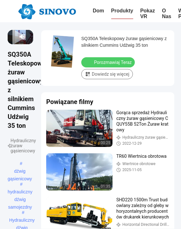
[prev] (11, 36)
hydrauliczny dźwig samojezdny (20, 192)
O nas (166, 13)
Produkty (122, 10)
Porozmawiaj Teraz (109, 62)
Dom (98, 10)
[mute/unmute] (22, 36)
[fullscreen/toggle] (30, 36)
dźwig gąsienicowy (20, 172)
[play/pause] (13, 36)
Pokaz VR (147, 13)
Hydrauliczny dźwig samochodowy (22, 221)
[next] (15, 36)
